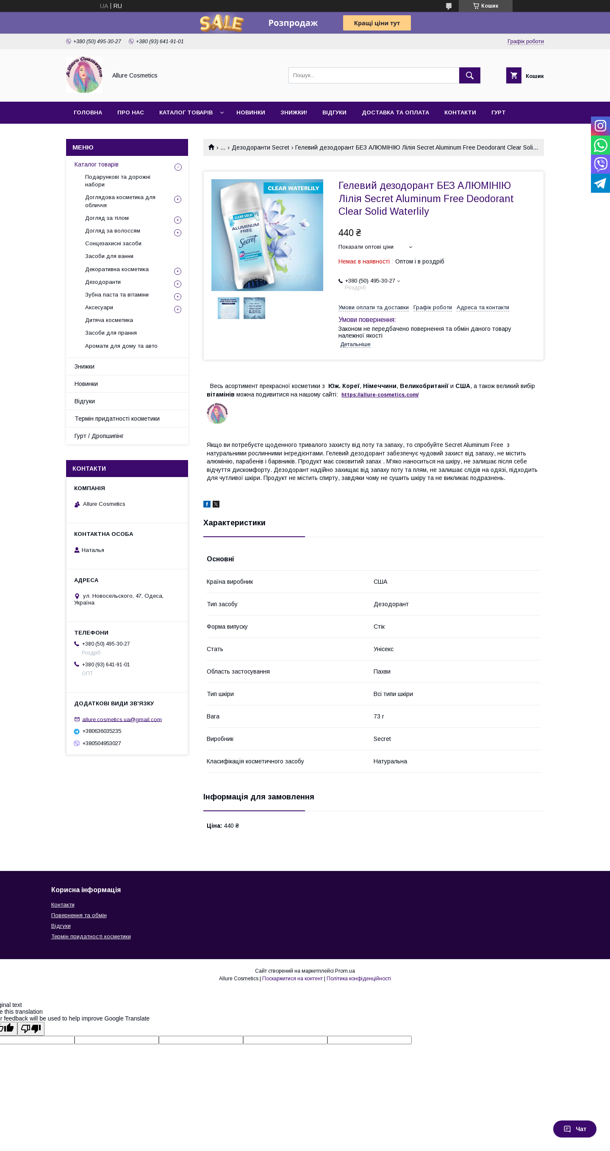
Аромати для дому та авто (121, 346)
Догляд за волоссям (112, 230)
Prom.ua (345, 971)
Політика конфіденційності (359, 979)
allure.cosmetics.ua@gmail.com (122, 719)
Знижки (84, 366)
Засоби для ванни (109, 256)
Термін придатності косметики (117, 418)
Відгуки (334, 112)
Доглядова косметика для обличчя (120, 201)
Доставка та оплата (395, 112)
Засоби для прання (111, 333)
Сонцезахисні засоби (113, 243)
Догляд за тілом (107, 218)
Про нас (130, 112)
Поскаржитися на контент (292, 979)
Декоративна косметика (117, 269)
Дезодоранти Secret (260, 147)
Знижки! (293, 112)
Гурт (498, 112)
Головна (88, 112)
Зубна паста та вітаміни (117, 294)
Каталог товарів (186, 112)
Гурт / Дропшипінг (99, 436)
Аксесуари (99, 307)
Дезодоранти (103, 282)
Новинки (250, 112)
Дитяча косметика (109, 320)
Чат (574, 1129)
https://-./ (380, 395)
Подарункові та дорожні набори (117, 181)
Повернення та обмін (79, 915)
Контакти (460, 112)
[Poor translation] (30, 1029)
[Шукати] (469, 75)
